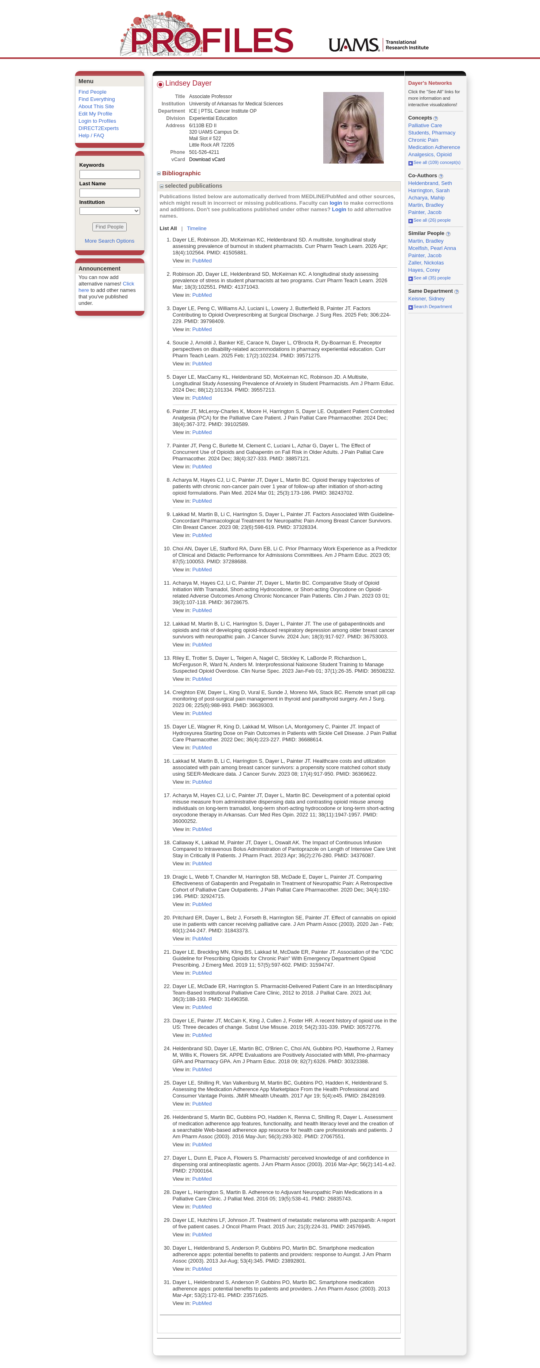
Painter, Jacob (425, 212)
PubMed (201, 261)
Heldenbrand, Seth (430, 183)
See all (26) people (429, 220)
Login (339, 209)
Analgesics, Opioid (430, 154)
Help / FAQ (92, 135)
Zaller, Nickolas (426, 263)
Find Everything (97, 99)
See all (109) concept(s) (434, 162)
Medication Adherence (434, 147)
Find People (93, 92)
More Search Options (109, 241)
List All (168, 228)
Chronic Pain (423, 140)
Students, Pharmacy (432, 133)
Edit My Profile (96, 114)
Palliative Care (425, 125)
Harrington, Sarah (429, 190)
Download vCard (207, 159)
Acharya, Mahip (426, 198)
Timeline (197, 228)
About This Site (96, 106)
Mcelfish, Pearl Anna (432, 248)
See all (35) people (429, 277)
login (336, 203)
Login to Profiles (97, 121)
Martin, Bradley (426, 205)
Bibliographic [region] (180, 173)
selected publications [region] (191, 186)
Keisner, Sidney (426, 299)
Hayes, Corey (424, 270)
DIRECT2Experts (99, 128)
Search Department (430, 306)
